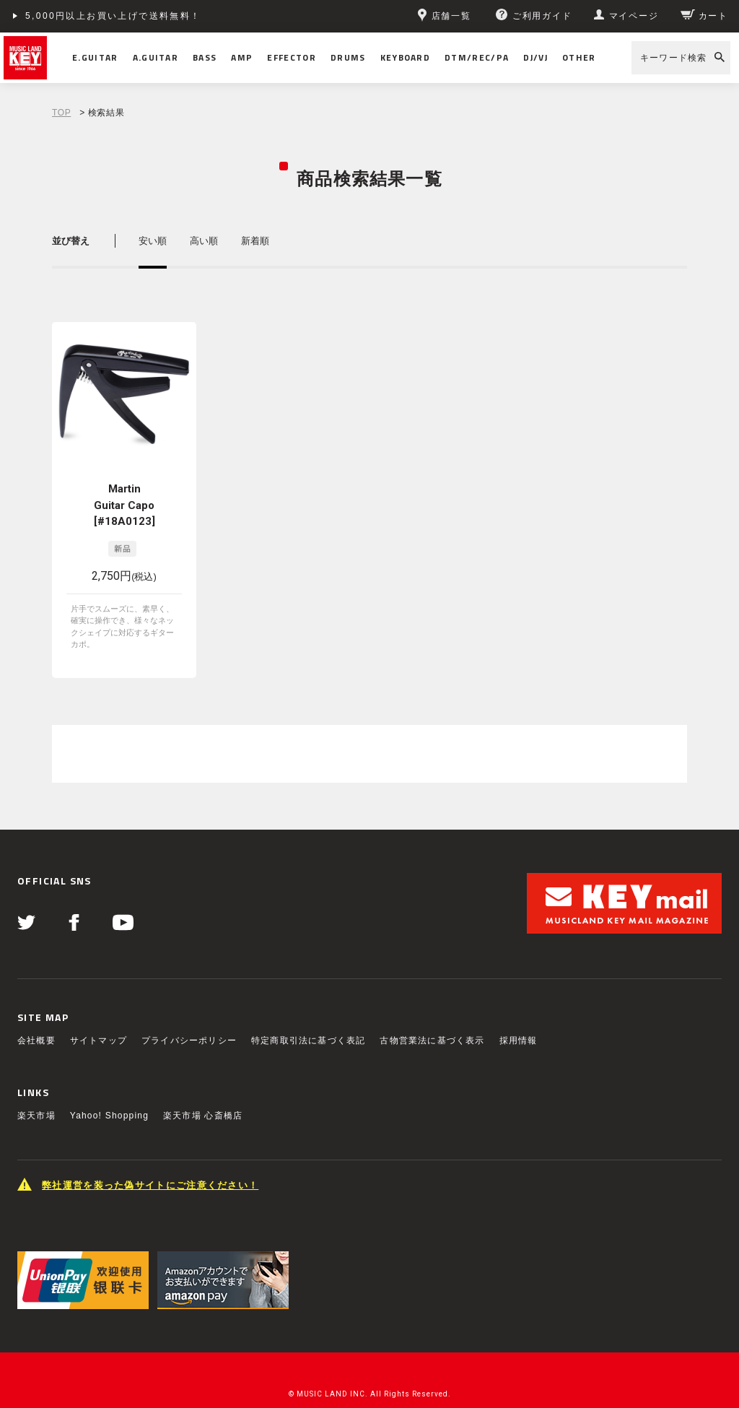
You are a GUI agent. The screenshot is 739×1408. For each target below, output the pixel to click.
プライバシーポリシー (189, 1017)
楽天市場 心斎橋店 (202, 1092)
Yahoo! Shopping (109, 1092)
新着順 (255, 240)
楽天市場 (36, 1092)
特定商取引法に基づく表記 (308, 1017)
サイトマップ (98, 1017)
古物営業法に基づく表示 (432, 1017)
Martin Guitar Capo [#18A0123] (124, 505)
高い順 (204, 240)
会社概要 (36, 1017)
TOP (61, 113)
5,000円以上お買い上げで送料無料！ (113, 16)
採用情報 (518, 1017)
